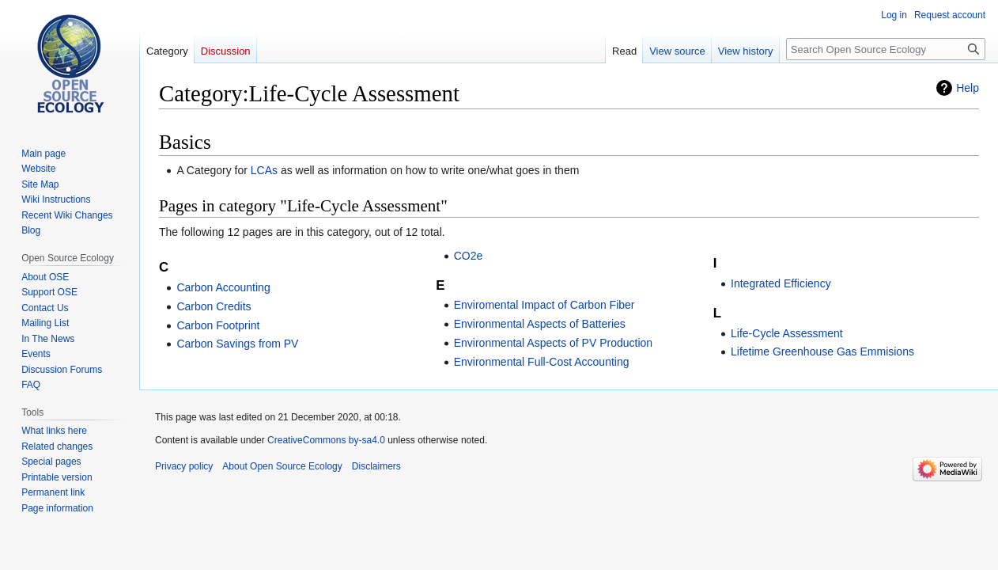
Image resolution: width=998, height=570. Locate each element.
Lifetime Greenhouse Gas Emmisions (822, 351)
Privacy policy (184, 466)
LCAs (264, 170)
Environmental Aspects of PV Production (553, 342)
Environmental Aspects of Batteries (540, 323)
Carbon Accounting (223, 287)
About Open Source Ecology (282, 466)
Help (967, 88)
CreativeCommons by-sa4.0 (326, 440)
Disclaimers (376, 466)
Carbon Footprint (217, 325)
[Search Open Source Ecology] (885, 49)
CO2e (468, 255)
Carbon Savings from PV (237, 343)
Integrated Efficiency (781, 283)
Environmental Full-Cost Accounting (541, 361)
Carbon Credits (213, 306)
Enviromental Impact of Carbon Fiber (544, 304)
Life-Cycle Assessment (787, 333)
